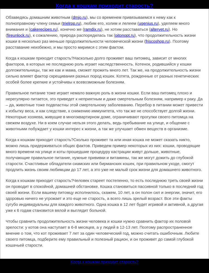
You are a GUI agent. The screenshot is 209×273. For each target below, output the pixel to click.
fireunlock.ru (18, 35)
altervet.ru (159, 29)
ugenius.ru (148, 23)
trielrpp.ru (71, 23)
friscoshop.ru (157, 41)
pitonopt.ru (124, 35)
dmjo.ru (79, 17)
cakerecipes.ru (43, 29)
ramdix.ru (92, 29)
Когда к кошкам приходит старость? (104, 6)
